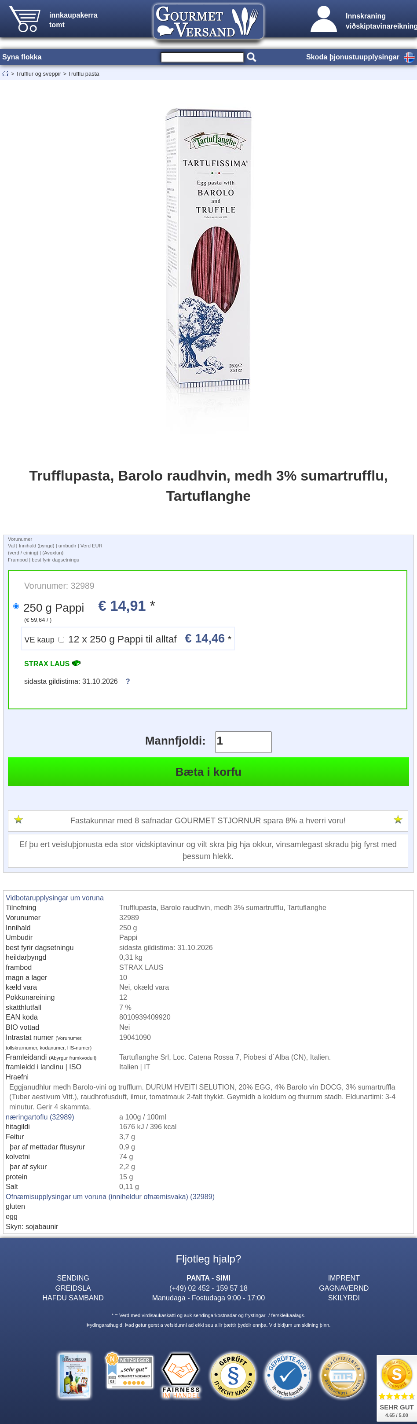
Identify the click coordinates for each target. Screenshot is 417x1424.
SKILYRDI (344, 1298)
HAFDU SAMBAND (72, 1298)
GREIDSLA (73, 1288)
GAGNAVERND (344, 1288)
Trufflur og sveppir (38, 73)
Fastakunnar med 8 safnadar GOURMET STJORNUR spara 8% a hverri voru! (208, 820)
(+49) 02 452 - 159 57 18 (208, 1288)
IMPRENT (344, 1278)
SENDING (73, 1278)
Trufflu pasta (83, 73)
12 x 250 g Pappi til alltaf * (127, 638)
